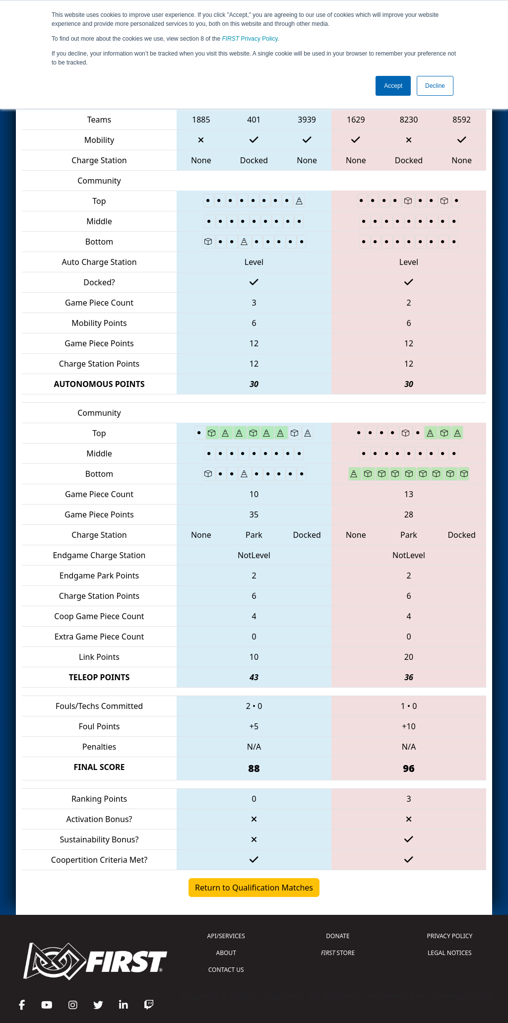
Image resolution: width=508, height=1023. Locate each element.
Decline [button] (435, 85)
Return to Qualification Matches (254, 887)
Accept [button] (393, 85)
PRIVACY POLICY (449, 936)
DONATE (337, 936)
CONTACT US (226, 969)
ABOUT (226, 953)
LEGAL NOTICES (450, 953)
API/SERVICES (226, 936)
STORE (338, 953)
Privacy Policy (250, 38)
